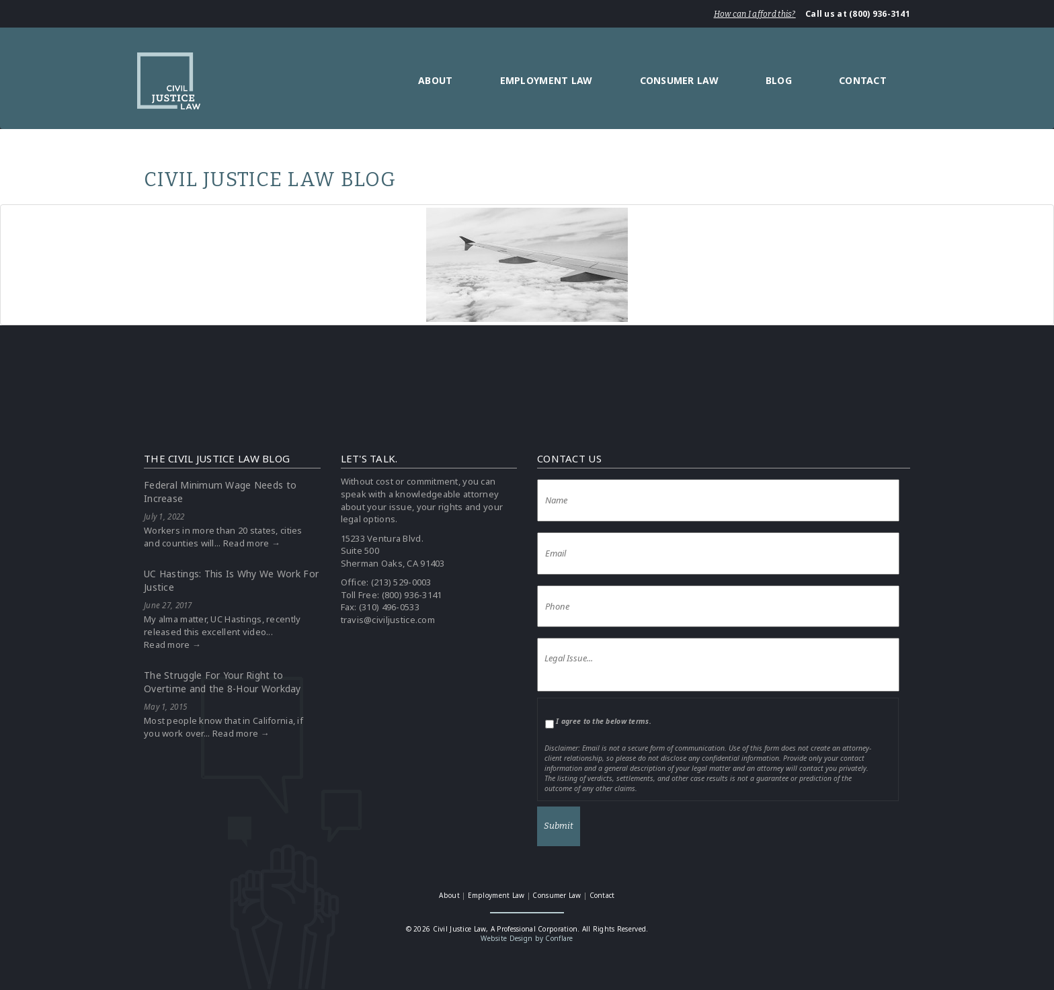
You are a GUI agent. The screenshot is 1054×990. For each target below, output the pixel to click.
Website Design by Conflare (527, 938)
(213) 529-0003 (401, 582)
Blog (779, 80)
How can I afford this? (755, 14)
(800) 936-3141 (412, 595)
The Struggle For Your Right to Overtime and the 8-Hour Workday (222, 682)
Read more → (251, 543)
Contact (863, 80)
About (435, 80)
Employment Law (546, 80)
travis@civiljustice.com (388, 620)
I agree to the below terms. (603, 721)
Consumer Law (679, 80)
